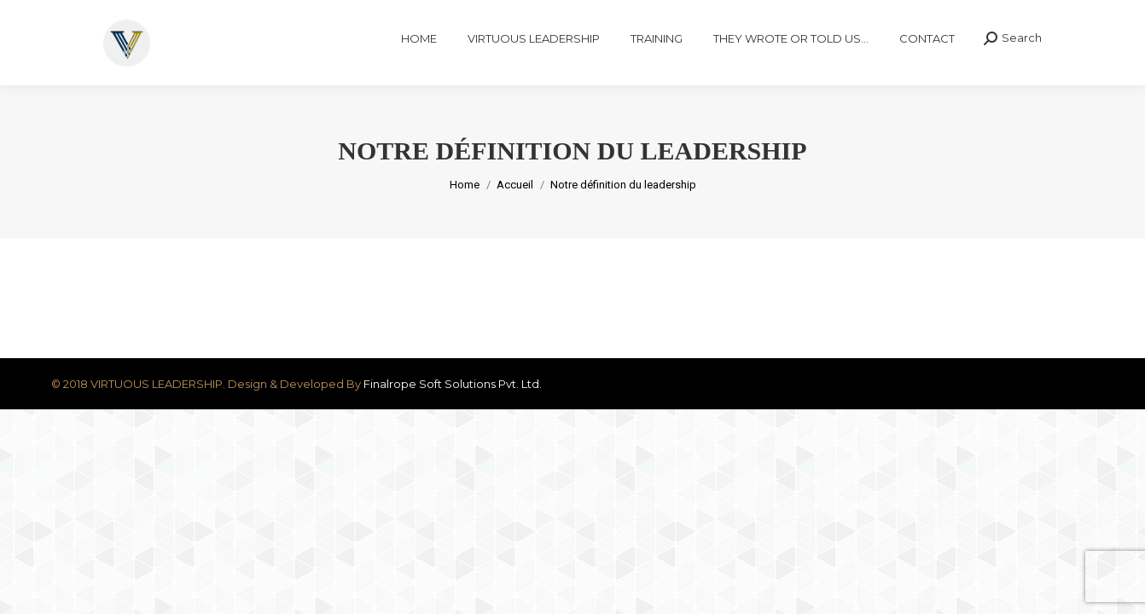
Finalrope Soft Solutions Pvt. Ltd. (452, 414)
